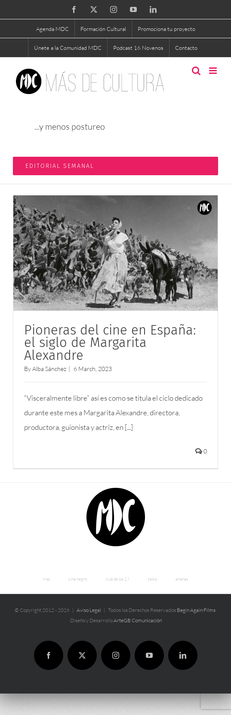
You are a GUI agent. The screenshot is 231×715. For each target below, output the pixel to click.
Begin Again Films (196, 610)
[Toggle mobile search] (196, 70)
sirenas (182, 579)
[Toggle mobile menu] (213, 70)
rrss (46, 579)
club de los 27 (117, 579)
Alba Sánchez (49, 368)
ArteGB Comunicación (138, 620)
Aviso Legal (89, 610)
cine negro (77, 579)
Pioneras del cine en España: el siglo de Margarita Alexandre (110, 343)
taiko (152, 579)
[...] (129, 427)
